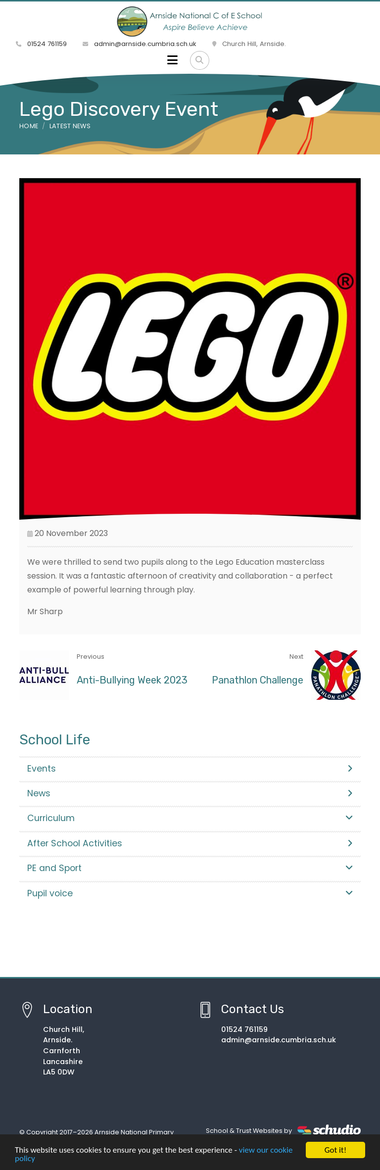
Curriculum (190, 818)
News (190, 793)
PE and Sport (190, 868)
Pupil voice (190, 893)
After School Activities (190, 843)
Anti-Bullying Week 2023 (132, 680)
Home (28, 126)
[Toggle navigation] (172, 60)
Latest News (70, 126)
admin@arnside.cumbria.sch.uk (139, 44)
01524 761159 (41, 44)
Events (190, 769)
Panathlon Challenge (257, 680)
